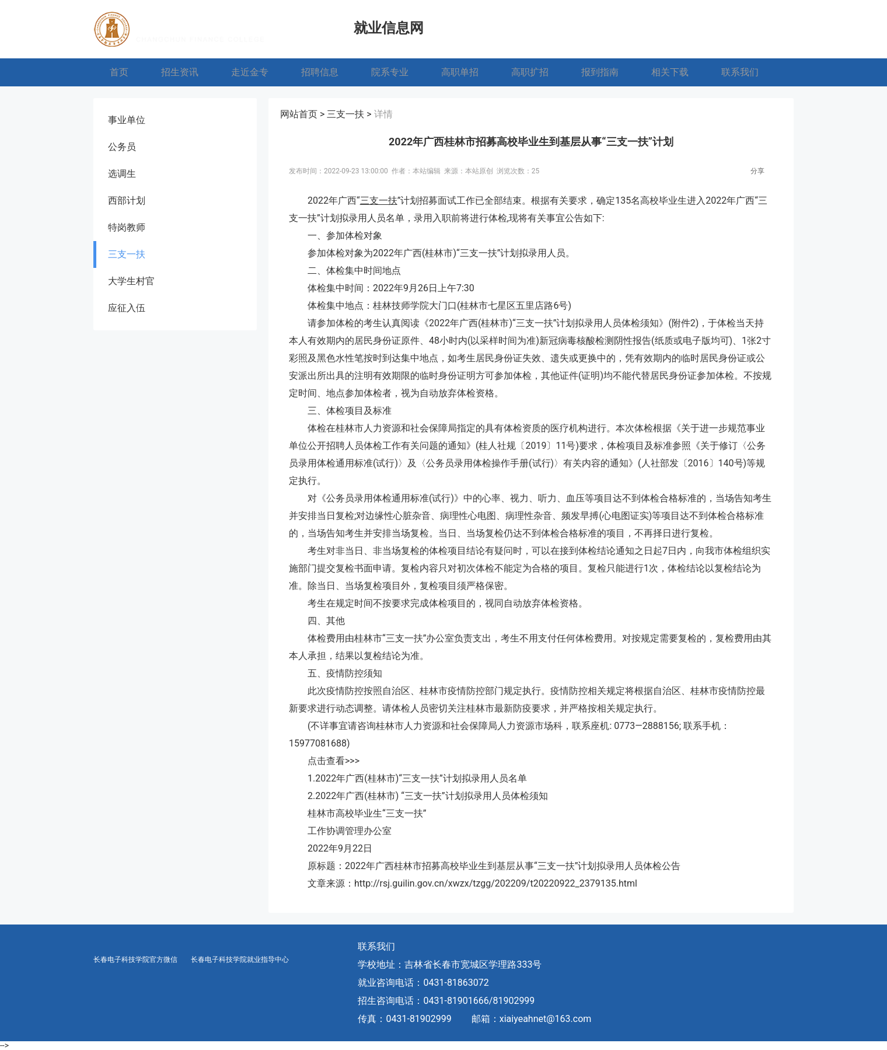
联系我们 (740, 72)
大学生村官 (131, 281)
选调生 (122, 173)
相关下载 (670, 72)
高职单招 (460, 72)
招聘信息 (319, 72)
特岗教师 (126, 227)
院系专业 (389, 72)
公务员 (122, 146)
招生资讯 (179, 72)
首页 (119, 72)
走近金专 (249, 72)
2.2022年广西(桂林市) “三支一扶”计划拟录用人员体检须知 (428, 795)
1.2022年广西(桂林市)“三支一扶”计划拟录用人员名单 (417, 778)
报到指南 (600, 72)
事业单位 (126, 119)
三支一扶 (126, 254)
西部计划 (126, 200)
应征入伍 (126, 307)
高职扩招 (530, 72)
